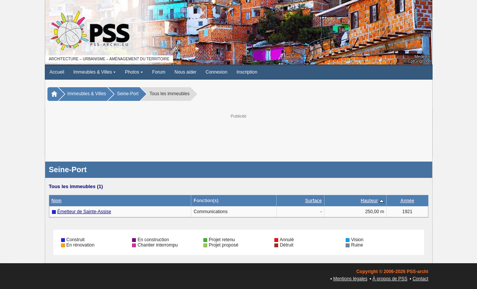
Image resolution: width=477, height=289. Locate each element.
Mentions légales (350, 278)
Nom (57, 200)
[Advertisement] (239, 137)
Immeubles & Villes (94, 72)
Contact (420, 278)
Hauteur (369, 200)
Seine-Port (128, 93)
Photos (134, 72)
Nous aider (186, 72)
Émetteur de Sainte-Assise (84, 211)
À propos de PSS (390, 278)
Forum (158, 72)
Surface (313, 200)
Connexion (216, 72)
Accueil (57, 72)
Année (407, 200)
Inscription (246, 72)
